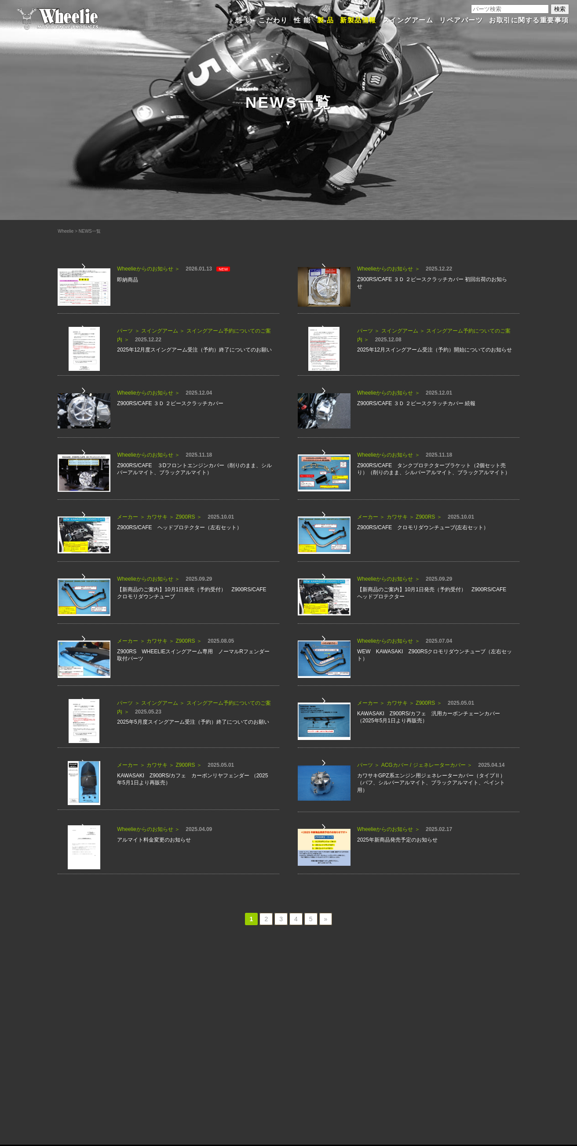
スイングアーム (408, 20)
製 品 (325, 20)
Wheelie (65, 231)
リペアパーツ (461, 20)
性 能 (302, 20)
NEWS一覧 (90, 231)
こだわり (273, 20)
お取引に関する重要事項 (529, 20)
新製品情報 (358, 20)
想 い (243, 20)
